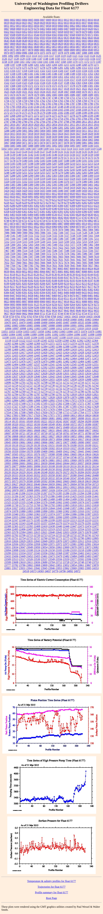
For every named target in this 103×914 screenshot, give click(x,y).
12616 (51, 370)
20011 (37, 463)
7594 (12, 256)
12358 (58, 340)
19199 (88, 445)
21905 (73, 511)
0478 (78, 31)
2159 (30, 109)
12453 (95, 355)
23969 (73, 568)
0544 (36, 34)
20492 (7, 478)
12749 (37, 388)
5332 (24, 181)
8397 (54, 292)
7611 (6, 259)
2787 (6, 121)
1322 (42, 70)
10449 (44, 319)
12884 (15, 400)
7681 (72, 262)
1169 (69, 61)
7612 (12, 259)
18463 (51, 427)
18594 (22, 430)
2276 (60, 115)
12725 (22, 385)
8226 (30, 286)
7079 (60, 229)
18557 (95, 427)
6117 (18, 199)
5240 (54, 169)
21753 (29, 505)
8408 (72, 292)
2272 (36, 115)
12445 (37, 355)
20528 (44, 478)
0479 (84, 31)
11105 (41, 337)
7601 (54, 256)
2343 (18, 118)
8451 (24, 295)
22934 (7, 544)
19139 (37, 445)
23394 (73, 553)
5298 (24, 175)
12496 (22, 364)
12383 (37, 346)
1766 (66, 100)
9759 (11, 316)
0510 (24, 34)
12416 (15, 352)
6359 (12, 211)
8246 (54, 286)
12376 (80, 343)
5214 (96, 163)
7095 (36, 232)
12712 (66, 382)
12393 (80, 346)
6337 (36, 208)
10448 (37, 319)
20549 (80, 478)
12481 (58, 361)
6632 (6, 217)
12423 (58, 352)
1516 (66, 79)
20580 (29, 481)
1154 (80, 58)
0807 (6, 43)
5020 (42, 133)
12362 (80, 340)
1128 (16, 58)
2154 (96, 106)
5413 (36, 187)
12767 (7, 391)
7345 (48, 244)
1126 (4, 58)
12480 (51, 361)
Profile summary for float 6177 (51, 892)
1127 (10, 58)
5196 (18, 163)
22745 (7, 538)
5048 (96, 136)
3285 (84, 127)
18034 (7, 418)
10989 (58, 325)
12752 (58, 388)
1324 (54, 70)
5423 (96, 187)
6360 (18, 211)
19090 (80, 442)
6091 (30, 196)
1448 (42, 76)
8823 (6, 301)
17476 (51, 409)
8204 (30, 283)
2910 (60, 124)
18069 (44, 418)
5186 (54, 160)
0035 (78, 22)
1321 (36, 70)
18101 (88, 418)
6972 (84, 226)
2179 (42, 112)
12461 (58, 358)
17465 (29, 409)
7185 (54, 238)
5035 (30, 136)
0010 (54, 19)
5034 (24, 136)
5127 (42, 151)
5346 (60, 181)
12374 (73, 343)
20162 (58, 469)
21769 (37, 505)
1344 (42, 73)
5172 (72, 157)
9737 (54, 313)
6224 (90, 199)
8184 (42, 280)
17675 (51, 412)
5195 (12, 163)
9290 (12, 307)
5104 (16, 148)
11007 (44, 328)
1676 (18, 94)
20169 (66, 469)
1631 (24, 91)
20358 (51, 475)
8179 (18, 280)
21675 (88, 502)
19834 (7, 460)
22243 (22, 523)
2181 (54, 112)
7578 (66, 253)
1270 (90, 64)
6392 (66, 211)
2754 (60, 118)
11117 (97, 337)
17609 (29, 412)
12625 (22, 373)
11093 (62, 334)
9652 (90, 310)
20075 (7, 466)
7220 (42, 241)
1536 (54, 82)
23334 (22, 553)
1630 (18, 91)
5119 (93, 148)
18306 (95, 421)
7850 (84, 265)
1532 (36, 82)
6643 (66, 217)
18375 (80, 424)
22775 (66, 538)
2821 (42, 124)
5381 (90, 181)
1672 (96, 91)
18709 (15, 433)
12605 (66, 367)
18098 (80, 418)
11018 (80, 328)
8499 (48, 298)
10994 (88, 325)
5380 (84, 181)
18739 (44, 433)
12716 (80, 382)
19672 (22, 457)
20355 (44, 475)
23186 (66, 550)
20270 (58, 472)
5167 (42, 157)
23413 (88, 553)
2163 (48, 109)
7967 (36, 268)
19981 (95, 460)
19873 (29, 460)
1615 (48, 88)
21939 (7, 514)
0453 (30, 31)
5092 (54, 145)
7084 (90, 229)
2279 (78, 115)
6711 (78, 217)
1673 (6, 94)
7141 (12, 235)
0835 (96, 43)
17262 (58, 403)
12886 (29, 400)
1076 (48, 52)
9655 (96, 310)
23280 (88, 550)
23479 (58, 556)
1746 (42, 97)
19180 (73, 445)
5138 (6, 154)
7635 (66, 259)
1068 (30, 52)
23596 (88, 559)
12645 (73, 376)
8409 (78, 292)
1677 (24, 94)
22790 (80, 538)
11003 (37, 328)
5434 (36, 190)
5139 (12, 154)
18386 (88, 424)
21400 (58, 496)
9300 (42, 307)
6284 (96, 202)
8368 (42, 289)
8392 (30, 292)
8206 (42, 283)
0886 (54, 49)
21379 (44, 496)
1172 (86, 61)
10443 (29, 319)
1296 (78, 67)
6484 (30, 214)
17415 (80, 406)
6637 (30, 217)
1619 (72, 88)
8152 (24, 277)
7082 (78, 229)
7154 (48, 235)
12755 (73, 388)
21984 (66, 514)
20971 (22, 490)
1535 (48, 82)
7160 (84, 235)
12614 (37, 370)
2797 (60, 121)
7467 (6, 250)
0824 (42, 43)
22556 (95, 529)
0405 (54, 28)
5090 (42, 145)
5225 (60, 166)
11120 (15, 340)
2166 (66, 109)
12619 (73, 370)
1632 (30, 91)
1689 (90, 94)
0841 (30, 46)
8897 (24, 301)
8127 (42, 274)
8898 (30, 301)
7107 (66, 232)
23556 (58, 559)
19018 (88, 439)
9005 (48, 301)
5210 (72, 163)
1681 (42, 94)
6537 (60, 214)
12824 (22, 397)
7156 (60, 235)
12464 (73, 358)
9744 (60, 313)
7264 (36, 244)
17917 (29, 415)
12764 (95, 388)
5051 (18, 139)
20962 (7, 490)
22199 (51, 520)
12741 (88, 385)
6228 (18, 202)
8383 (96, 289)
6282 (84, 202)
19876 (44, 460)
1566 (96, 82)
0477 (72, 31)
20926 (80, 487)
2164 (54, 109)
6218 (60, 199)
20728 (7, 487)
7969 (42, 268)
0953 (96, 49)
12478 (37, 361)
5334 (36, 181)
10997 (15, 328)
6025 (6, 196)
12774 (44, 391)
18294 (80, 421)
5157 (78, 154)
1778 (18, 103)
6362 (30, 211)
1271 (96, 64)
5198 (30, 163)
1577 (66, 85)
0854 (60, 46)
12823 (15, 397)
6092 (36, 196)
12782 (95, 391)
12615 (44, 370)
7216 (30, 241)
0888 (66, 49)
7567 (30, 253)
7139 (96, 232)
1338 (12, 73)
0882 (48, 49)
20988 (29, 490)
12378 (95, 343)
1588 (36, 88)
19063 (29, 442)
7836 (60, 265)
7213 (12, 241)
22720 (37, 535)
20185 (80, 469)
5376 (66, 181)
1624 (96, 88)
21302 (95, 493)
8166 (60, 277)
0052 (12, 25)
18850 (66, 436)
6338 (42, 208)
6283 (90, 202)
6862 (90, 220)
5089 (36, 145)
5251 (24, 172)
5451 (90, 190)
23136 (44, 550)
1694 (18, 97)
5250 (18, 172)
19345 (88, 448)
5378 (78, 181)
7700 (6, 265)
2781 (66, 118)
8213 (84, 283)
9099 (24, 304)
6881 (30, 223)
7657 (12, 262)
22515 (44, 529)
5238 (42, 169)
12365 (7, 343)
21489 (58, 499)
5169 (54, 157)
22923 (95, 541)
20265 (51, 472)
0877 (24, 49)
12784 (15, 394)
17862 (7, 415)
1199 (24, 64)
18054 (22, 418)
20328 (95, 472)
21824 (7, 508)
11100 (5, 337)
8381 (84, 289)
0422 (6, 31)
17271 (80, 403)
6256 (36, 202)
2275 (54, 115)
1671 (90, 91)
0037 (84, 22)
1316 (12, 70)
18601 (29, 430)
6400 (96, 211)
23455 (37, 556)
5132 (66, 151)
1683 (54, 94)
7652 (6, 262)
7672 (60, 262)
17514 (66, 409)
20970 (15, 490)
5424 (6, 190)
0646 (12, 40)
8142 (78, 274)
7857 (90, 265)
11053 (12, 331)
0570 (84, 34)
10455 (51, 319)
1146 (33, 58)
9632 (48, 310)
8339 (36, 289)
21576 (44, 502)
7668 (48, 262)
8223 (24, 286)
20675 (66, 484)
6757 (60, 220)
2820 (36, 124)
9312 (90, 307)
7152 (36, 235)
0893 (78, 49)
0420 (90, 28)
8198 (96, 280)
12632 (73, 373)
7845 (72, 265)
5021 (48, 133)
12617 (58, 370)
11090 (40, 334)
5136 (90, 151)
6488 (48, 214)
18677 (88, 430)
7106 (60, 232)
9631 (42, 310)
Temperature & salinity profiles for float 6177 (51, 881)
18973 (51, 439)
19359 (15, 451)
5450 (84, 190)
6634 (18, 217)
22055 (15, 517)
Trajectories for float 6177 (51, 886)
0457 (54, 31)
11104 (34, 337)
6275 (42, 202)
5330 (12, 181)
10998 (22, 328)
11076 (91, 331)
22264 (51, 523)
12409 (66, 349)
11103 (27, 337)
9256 (54, 304)
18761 (66, 433)
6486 (42, 214)
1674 (12, 94)
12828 (51, 397)
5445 (54, 190)
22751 (15, 538)
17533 (73, 409)
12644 (66, 376)
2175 (24, 112)
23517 (22, 559)
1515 (60, 79)
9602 (30, 310)
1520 (90, 79)
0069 (18, 28)
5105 (22, 148)
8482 (96, 295)
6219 (66, 199)
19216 (7, 448)
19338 (80, 448)
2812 (84, 121)
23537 (44, 559)
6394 (78, 211)
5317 (30, 178)
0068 (12, 28)
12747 (22, 388)
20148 (44, 469)
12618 (66, 370)
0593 (42, 37)
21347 (22, 496)
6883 (42, 223)
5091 (48, 145)
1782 (42, 103)
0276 (36, 28)
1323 (48, 70)
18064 (29, 418)
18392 (7, 427)
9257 (60, 304)
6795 (84, 220)
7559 (12, 253)
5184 (48, 160)
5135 (84, 151)
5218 (24, 166)
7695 (84, 262)
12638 (22, 376)
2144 (36, 106)
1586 (24, 88)
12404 (37, 349)
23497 (95, 556)
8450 (18, 295)
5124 (24, 151)
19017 (80, 439)
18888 (15, 439)
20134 (95, 466)
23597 (95, 559)
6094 (48, 196)
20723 (95, 484)
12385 (51, 346)
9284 (6, 307)
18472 (58, 427)
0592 (36, 37)
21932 (95, 511)
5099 (84, 145)
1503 (6, 79)
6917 (6, 226)
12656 (58, 379)
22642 (58, 532)
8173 (84, 277)
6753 (36, 220)
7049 (6, 229)
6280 (72, 202)
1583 (6, 88)
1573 (42, 85)
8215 (96, 283)
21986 (73, 514)
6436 (18, 214)
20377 (66, 475)
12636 (7, 376)
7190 (84, 238)
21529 (15, 502)
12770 (29, 391)
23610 (22, 562)
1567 (6, 85)
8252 (66, 286)
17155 (15, 403)
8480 (84, 295)
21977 (58, 514)
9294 (30, 307)
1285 (72, 67)
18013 (73, 415)
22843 (37, 541)
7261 (18, 244)
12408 (58, 349)
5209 (66, 163)
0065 (90, 25)
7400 (24, 247)
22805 (95, 538)
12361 (73, 340)
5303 (54, 175)
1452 (66, 76)
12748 (29, 388)
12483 (73, 361)
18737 (37, 433)
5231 (96, 166)
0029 (42, 22)
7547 (60, 250)
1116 (45, 55)
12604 (58, 367)
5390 (36, 184)
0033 (66, 22)
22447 (73, 526)
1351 (84, 73)
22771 (58, 538)
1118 (57, 55)
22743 (95, 535)
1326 (60, 70)
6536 (54, 214)
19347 (95, 448)
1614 (42, 88)
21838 (37, 508)
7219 (36, 241)
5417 (60, 187)
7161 (90, 235)
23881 (7, 568)
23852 (66, 565)
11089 (33, 334)
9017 (60, 301)
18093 (66, 418)
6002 (24, 193)
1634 (42, 91)
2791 (30, 121)
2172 (6, 112)
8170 (72, 277)
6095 (54, 196)
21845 (58, 508)
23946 (51, 568)
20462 (88, 475)
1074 (36, 52)
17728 (73, 412)
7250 (66, 241)
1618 (66, 88)
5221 (36, 166)
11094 (69, 334)
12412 (88, 349)
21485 (44, 499)
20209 (95, 469)
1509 (24, 79)
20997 (44, 490)
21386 (51, 496)
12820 (88, 394)
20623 (7, 484)
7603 (60, 256)
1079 (66, 52)
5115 (75, 148)
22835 (29, 541)
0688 (54, 40)
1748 (54, 97)
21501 (80, 499)
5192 (90, 160)
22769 (51, 538)
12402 (29, 349)
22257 (44, 523)
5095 (72, 145)
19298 (44, 448)
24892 (69, 571)
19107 (95, 442)
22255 (37, 523)
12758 (88, 388)
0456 (48, 31)
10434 (82, 316)
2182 (60, 112)
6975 (90, 226)
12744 (7, 388)
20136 (15, 469)
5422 (90, 187)
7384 (96, 244)
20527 (37, 478)
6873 (6, 223)
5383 (96, 181)
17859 (95, 412)
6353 (72, 208)
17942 (44, 415)
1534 (42, 82)
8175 (96, 277)
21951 (22, 514)
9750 (72, 313)
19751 (80, 457)
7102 (54, 232)
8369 (48, 289)
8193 (72, 280)
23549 (51, 559)
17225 (51, 403)
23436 (15, 556)
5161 (6, 157)
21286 (66, 493)
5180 (24, 160)
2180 (48, 112)
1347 (60, 73)
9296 (36, 307)
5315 (18, 178)
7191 (90, 238)
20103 (44, 466)
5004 (42, 130)
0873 (96, 46)
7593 (6, 256)
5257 (48, 172)
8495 (30, 298)
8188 (54, 280)
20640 (37, 484)
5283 (84, 172)
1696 (30, 97)
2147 (54, 106)
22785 (73, 538)
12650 (15, 379)
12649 (7, 379)
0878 (30, 49)
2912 (72, 124)
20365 (58, 475)
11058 (40, 331)
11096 (76, 334)
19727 (58, 457)
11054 (19, 331)
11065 (62, 331)
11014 (66, 328)
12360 (65, 340)
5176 (96, 157)
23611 (29, 562)
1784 (54, 103)
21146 (15, 493)
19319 (66, 448)
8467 (48, 295)
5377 (72, 181)
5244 (78, 169)
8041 (12, 271)
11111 (76, 337)
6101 (84, 196)
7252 (78, 241)
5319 (42, 178)
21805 (66, 505)
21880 (22, 511)
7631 (60, 259)
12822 (7, 397)
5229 (84, 166)
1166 (51, 61)
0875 (12, 49)
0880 (36, 49)
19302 (51, 448)
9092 (96, 301)
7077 (48, 229)
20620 (95, 481)
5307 (78, 175)
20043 (58, 463)
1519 (84, 79)
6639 (42, 217)
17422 (88, 406)
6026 (12, 196)
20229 (22, 472)
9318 (12, 310)
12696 (7, 382)
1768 (78, 100)
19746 (73, 457)
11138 (36, 340)
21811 (80, 505)
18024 (88, 415)
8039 (6, 271)
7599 (42, 256)
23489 (80, 556)
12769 (22, 391)
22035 (95, 514)
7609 (90, 256)
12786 (29, 394)
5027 (78, 133)
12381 (22, 346)
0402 (42, 28)
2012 (24, 106)
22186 (44, 520)
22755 (29, 538)
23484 (73, 556)
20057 (80, 463)
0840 (24, 46)
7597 (30, 256)
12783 (7, 394)
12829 (58, 397)
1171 (80, 61)
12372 (58, 343)
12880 (80, 397)
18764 (73, 433)
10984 (22, 325)
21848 (66, 508)
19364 (22, 451)
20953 (95, 487)
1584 (12, 88)
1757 (12, 100)
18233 (51, 421)
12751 (51, 388)
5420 (78, 187)
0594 (48, 37)
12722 (95, 382)
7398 (18, 247)
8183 (36, 280)
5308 (84, 175)
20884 (51, 487)
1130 (28, 58)
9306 (78, 307)
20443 (80, 475)
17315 (7, 406)
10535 (80, 322)
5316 (24, 178)
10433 (74, 316)
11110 (69, 337)
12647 (88, 376)
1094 (22, 55)
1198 (18, 64)
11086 (26, 334)
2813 (90, 121)
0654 (48, 40)
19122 (22, 445)
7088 (12, 232)
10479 (22, 322)
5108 (40, 148)
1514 (54, 79)
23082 (95, 547)
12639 (29, 376)
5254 (36, 172)
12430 (95, 352)
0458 (60, 31)
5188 (66, 160)
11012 (59, 328)
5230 (90, 166)
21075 (66, 490)
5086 (18, 145)
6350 (60, 208)
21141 (95, 490)
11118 (8, 340)
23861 (80, 565)
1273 (12, 67)
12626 (29, 373)
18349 (51, 424)
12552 (7, 367)
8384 (6, 292)
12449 (66, 355)
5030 (96, 133)
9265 (78, 304)
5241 (60, 169)
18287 (73, 421)
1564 (84, 82)
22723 (44, 535)
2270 (24, 115)
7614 (24, 259)
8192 (66, 280)
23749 (88, 562)
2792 (36, 121)
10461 (80, 319)
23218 (80, 550)
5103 (10, 148)
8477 (78, 295)
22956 (29, 544)
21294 (80, 493)
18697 (7, 433)
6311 (90, 205)
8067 (48, 271)
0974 (6, 52)
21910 (80, 511)
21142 (7, 493)
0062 (72, 25)
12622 (95, 370)
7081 (72, 229)
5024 (60, 133)
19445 (95, 451)
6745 (84, 217)
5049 (6, 139)
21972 (44, 514)
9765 (41, 316)
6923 (42, 226)
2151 (78, 106)
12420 (44, 352)
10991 (73, 325)
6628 (78, 214)
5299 (30, 175)
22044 (7, 517)
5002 (30, 130)
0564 (48, 34)
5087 (24, 145)
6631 (96, 214)
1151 (63, 58)
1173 (92, 61)
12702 (29, 382)
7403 (30, 247)
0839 (18, 46)
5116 (81, 148)
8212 (78, 283)
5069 (18, 142)
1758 (18, 100)
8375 (66, 289)
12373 (66, 343)
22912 (80, 541)
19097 (88, 442)
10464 (95, 319)
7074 (42, 229)
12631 (66, 373)
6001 (18, 193)
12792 (66, 394)
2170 (90, 109)
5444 (48, 190)
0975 (12, 52)
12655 (51, 379)
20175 (73, 469)
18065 (37, 418)
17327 (15, 406)
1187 (98, 61)
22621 (44, 532)
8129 (48, 274)
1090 (96, 52)
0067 (6, 28)
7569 (42, 253)
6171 (36, 199)
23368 (58, 553)
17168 (22, 403)
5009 (72, 130)
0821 (24, 43)
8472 (60, 295)
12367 (22, 343)
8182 (30, 280)
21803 (58, 505)
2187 (72, 112)
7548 (66, 250)
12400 (15, 349)
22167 (15, 520)
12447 (51, 355)
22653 (66, 532)
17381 (58, 406)
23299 (7, 553)
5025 (66, 133)
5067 (6, 142)
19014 (73, 439)
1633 (36, 91)
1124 (92, 55)
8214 (90, 283)
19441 (80, 451)
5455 (12, 193)
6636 (24, 217)
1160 (16, 61)
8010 (78, 268)
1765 (60, 100)
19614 (80, 454)
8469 (54, 295)
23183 (58, 550)
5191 (84, 160)
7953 (24, 268)
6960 (54, 226)
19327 (73, 448)
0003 (18, 19)
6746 (90, 217)
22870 (58, 541)
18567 (7, 430)
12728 (37, 385)
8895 (18, 301)
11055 (26, 331)
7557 (96, 250)
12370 (44, 343)
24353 (95, 568)
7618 (36, 259)
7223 (60, 241)
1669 (78, 91)
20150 (51, 469)
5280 (66, 172)
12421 (51, 352)
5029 (90, 133)
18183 (37, 421)
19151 (51, 445)
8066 (42, 271)
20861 (44, 487)
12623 (7, 373)
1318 (24, 70)
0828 (54, 43)
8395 (48, 292)
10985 (29, 325)
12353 (51, 340)
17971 (51, 415)
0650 (30, 40)
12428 (80, 352)
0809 (12, 43)
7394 (12, 247)
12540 (44, 364)
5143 (36, 154)
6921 (30, 226)
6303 (42, 205)
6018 (60, 193)
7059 (18, 229)
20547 (73, 478)
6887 (60, 223)
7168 (24, 238)
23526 (29, 559)
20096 (37, 466)
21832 (22, 508)
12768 (15, 391)
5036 (36, 136)
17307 (88, 403)
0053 (18, 25)
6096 (60, 196)
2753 (54, 118)
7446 (90, 247)
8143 (84, 274)
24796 (62, 571)
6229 (24, 202)
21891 (51, 511)
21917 (88, 511)
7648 (90, 259)
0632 (60, 37)
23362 (51, 553)
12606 (73, 367)
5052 (24, 139)
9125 (36, 304)
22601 (29, 532)
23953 (58, 568)
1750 (66, 97)
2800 (78, 121)
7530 (36, 250)
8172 (78, 277)
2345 (30, 118)
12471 (88, 358)
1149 (51, 58)
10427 (60, 316)
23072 (80, 547)
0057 (42, 25)
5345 (54, 181)
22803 (88, 538)
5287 (6, 175)
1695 (24, 97)
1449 (48, 76)
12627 (37, 373)
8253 (72, 286)
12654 (44, 379)
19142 (44, 445)
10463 (88, 319)
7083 (84, 229)
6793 (72, 220)
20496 (15, 478)
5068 (12, 142)
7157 (66, 235)
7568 (36, 253)
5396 (60, 184)
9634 (54, 310)
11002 (30, 328)
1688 (84, 94)
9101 (30, 304)
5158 (84, 154)
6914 (84, 223)
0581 (96, 34)
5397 (66, 184)
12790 (51, 394)
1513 (48, 79)
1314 (96, 67)
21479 (37, 499)
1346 (54, 73)
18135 (15, 421)
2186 (66, 112)
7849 (78, 265)
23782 (15, 565)
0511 (30, 34)
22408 (37, 526)
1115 (40, 55)
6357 (96, 208)
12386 (58, 346)
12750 (44, 388)
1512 (42, 79)
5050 (12, 139)
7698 (90, 262)
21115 (81, 490)
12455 (15, 358)
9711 (42, 313)
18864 (95, 436)
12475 (15, 361)
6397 (90, 211)
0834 (90, 43)
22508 (37, 529)
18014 (80, 415)
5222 (42, 166)
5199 (36, 163)
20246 (37, 472)
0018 (96, 19)
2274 (48, 115)
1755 (96, 97)
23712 (58, 562)
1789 (84, 103)
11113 (90, 337)
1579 (78, 85)
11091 (48, 334)
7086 (6, 232)
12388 (66, 346)
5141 (24, 154)
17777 (88, 412)
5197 (24, 163)
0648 (18, 40)
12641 (44, 376)
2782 (72, 118)
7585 (78, 253)
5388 (24, 184)
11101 (12, 337)
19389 (37, 451)
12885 (22, 400)
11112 (83, 337)
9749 (66, 313)
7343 (42, 244)
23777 (7, 565)
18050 (15, 418)
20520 (22, 478)
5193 (96, 160)
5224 (54, 166)
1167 (57, 61)
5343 (48, 181)
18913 (22, 439)
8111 (6, 274)
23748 (80, 562)
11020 (95, 328)
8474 (66, 295)
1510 (30, 79)
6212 (54, 199)
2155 (6, 109)
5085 (12, 145)
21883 (29, 511)
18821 (37, 436)
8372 (54, 289)
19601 (66, 454)
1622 (84, 88)
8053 (30, 271)
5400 (84, 184)
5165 (30, 157)
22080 (44, 517)
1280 (54, 67)
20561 (88, 478)
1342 (36, 73)
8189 (60, 280)
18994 (58, 439)
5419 (72, 187)
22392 (29, 526)
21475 (29, 499)
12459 (44, 358)
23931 (22, 568)
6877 (18, 223)
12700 (15, 382)
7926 (18, 268)
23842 (51, 565)
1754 (90, 97)
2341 (6, 118)
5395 (54, 184)
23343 (37, 553)
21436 (88, 496)
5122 (12, 151)
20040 (51, 463)
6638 (36, 217)
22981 (73, 544)
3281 (60, 127)
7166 (12, 238)
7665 (36, 262)
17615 (37, 412)
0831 (72, 43)
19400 (44, 451)
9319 (18, 310)
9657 (6, 313)
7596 (24, 256)
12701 (22, 382)
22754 (22, 538)
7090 (24, 232)
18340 (44, 424)
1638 (60, 91)
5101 (96, 145)
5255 (42, 172)
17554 (7, 412)
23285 (95, 550)
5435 (42, 190)
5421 (84, 187)
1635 (48, 91)
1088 (84, 52)
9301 (48, 307)
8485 (12, 298)
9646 (78, 310)
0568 (72, 34)
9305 (72, 307)
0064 (84, 25)
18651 (66, 430)
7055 (12, 229)
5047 (90, 136)
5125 (30, 151)
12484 (80, 361)
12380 (15, 346)
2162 (42, 109)
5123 (18, 151)
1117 (51, 55)
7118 (78, 232)
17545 (88, 409)
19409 (58, 451)
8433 (84, 292)
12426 (73, 352)
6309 (78, 205)
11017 (73, 328)
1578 (72, 85)
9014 (54, 301)
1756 (6, 100)
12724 (15, 385)
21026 (51, 490)
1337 (6, 73)
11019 (87, 328)
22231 (95, 520)
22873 (66, 541)
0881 (42, 49)
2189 (84, 112)
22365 (15, 526)
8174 (90, 277)
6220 (72, 199)
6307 (66, 205)
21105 (73, 490)
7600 (48, 256)
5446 (60, 190)
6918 (12, 226)
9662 (24, 313)
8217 (12, 286)
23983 (80, 568)
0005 (30, 19)
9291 (18, 307)
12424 (66, 352)
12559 (22, 367)
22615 (37, 532)
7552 (78, 250)
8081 (60, 271)
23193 (73, 550)
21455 (7, 499)
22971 (51, 544)
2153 (90, 106)
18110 (95, 418)
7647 (84, 259)
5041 (66, 136)
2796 (54, 121)
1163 (33, 61)
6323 (96, 205)
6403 (12, 214)
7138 (90, 232)
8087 (78, 271)
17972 (58, 415)
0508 (12, 34)
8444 (6, 295)
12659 (80, 379)
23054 (44, 547)
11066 (69, 331)
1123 (86, 55)
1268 (84, 64)
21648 (51, 502)
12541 (51, 364)
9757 (96, 313)
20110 (66, 466)
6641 (54, 217)
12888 (37, 400)
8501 (54, 298)
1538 (66, 82)
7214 (18, 241)
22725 (58, 535)
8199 (6, 283)
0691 (72, 40)
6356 (90, 208)
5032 (12, 136)
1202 (42, 64)
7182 (36, 238)
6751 (24, 220)
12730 (51, 385)
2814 (96, 121)
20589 (37, 481)
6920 (24, 226)
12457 (29, 358)
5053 (30, 139)
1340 (24, 73)
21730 (15, 505)
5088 (30, 145)
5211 (78, 163)
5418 (66, 187)
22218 (80, 520)
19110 (7, 445)
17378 (51, 406)
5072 (30, 142)
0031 (54, 22)
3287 (96, 127)
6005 (30, 193)
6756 (54, 220)
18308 (7, 424)
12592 (44, 367)
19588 (51, 454)
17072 (73, 400)
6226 (6, 202)
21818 (95, 505)
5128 (48, 151)
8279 (96, 286)
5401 (90, 184)
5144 (42, 154)
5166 (36, 157)
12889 (44, 400)
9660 (18, 313)
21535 (22, 502)
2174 (18, 112)
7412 (48, 247)
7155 (54, 235)
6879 (24, 223)
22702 (15, 535)
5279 (60, 172)
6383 (54, 211)
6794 (78, 220)
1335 (90, 70)
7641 (72, 259)
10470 (7, 322)
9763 (29, 316)
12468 (80, 358)
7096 (42, 232)
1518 (78, 79)
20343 (29, 475)
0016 (90, 19)
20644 (44, 484)
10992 (80, 325)
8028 (96, 268)
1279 (48, 67)
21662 (58, 502)
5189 (72, 160)
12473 (7, 361)
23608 (15, 562)
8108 (96, 271)
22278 (73, 523)
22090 (58, 517)
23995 (88, 568)
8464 (42, 295)
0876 (18, 49)
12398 (7, 349)
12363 (87, 340)
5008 (66, 130)
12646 (80, 376)
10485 (29, 322)
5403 (6, 187)
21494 (66, 499)
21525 (7, 502)
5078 (66, 142)
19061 (22, 442)
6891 (78, 223)
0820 (18, 43)
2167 (72, 109)
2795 (48, 121)
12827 (44, 397)
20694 (73, 484)
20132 (88, 466)
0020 (12, 22)
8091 (90, 271)
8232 (36, 286)
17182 (37, 403)
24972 (77, 571)
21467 (22, 499)
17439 (22, 409)
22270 (58, 523)
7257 (96, 241)
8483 (6, 298)
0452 (24, 31)
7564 (24, 253)
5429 (24, 190)
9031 (78, 301)
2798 (66, 121)
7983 (48, 268)
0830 (66, 43)
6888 (66, 223)
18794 (95, 433)
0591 (30, 37)
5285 (96, 172)
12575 (37, 367)
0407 (66, 28)
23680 (44, 562)
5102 (4, 148)
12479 (44, 361)
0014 (78, 19)
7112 (72, 232)
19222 (15, 448)
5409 (12, 187)
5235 (24, 169)
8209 (60, 283)
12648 (95, 376)
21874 (7, 511)
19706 (37, 457)
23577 (73, 559)
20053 (73, 463)
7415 (54, 247)
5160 (96, 154)
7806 (42, 265)
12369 (37, 343)
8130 (54, 274)
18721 (22, 433)
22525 (58, 529)
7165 (6, 238)
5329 (6, 181)
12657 (66, 379)
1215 (66, 64)
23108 (29, 550)
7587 (90, 253)
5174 (84, 157)
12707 (37, 382)
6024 (96, 193)
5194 (6, 163)
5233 (12, 169)
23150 (51, 550)
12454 (7, 358)
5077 (60, 142)
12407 (51, 349)
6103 (96, 196)
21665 (66, 502)
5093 (60, 145)
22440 (58, 526)
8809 (90, 298)
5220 (30, 166)
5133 (72, 151)
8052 (24, 271)
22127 (88, 517)
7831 (54, 265)
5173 (78, 157)
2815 (6, 124)
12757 (80, 388)
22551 (73, 529)
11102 (20, 337)
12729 (44, 385)
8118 (12, 274)
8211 (72, 283)
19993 (7, 463)
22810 (7, 541)
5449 (78, 190)
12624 (15, 373)
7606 (78, 256)
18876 (7, 439)
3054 (18, 127)
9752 (78, 313)
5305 (66, 175)
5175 (90, 157)
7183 (42, 238)
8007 (66, 268)
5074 (42, 142)
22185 (37, 520)
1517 (72, 79)
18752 (51, 433)
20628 (22, 484)
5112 (57, 148)
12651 (22, 379)
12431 (7, 355)
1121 (74, 55)
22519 (51, 529)
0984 (18, 52)
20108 (51, 466)
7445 (84, 247)
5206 (48, 163)
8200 (12, 283)
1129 (22, 58)
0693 (84, 40)
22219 (88, 520)
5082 (90, 142)
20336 (22, 475)
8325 (30, 289)
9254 (48, 304)
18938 (44, 439)
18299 (88, 421)
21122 (88, 490)
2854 (54, 124)
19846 (22, 460)
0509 (18, 34)
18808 (15, 436)
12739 (80, 385)
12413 (95, 349)
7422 (60, 247)
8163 (42, 277)
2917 (6, 127)
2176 (30, 112)
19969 (73, 460)
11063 (55, 331)
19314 (58, 448)
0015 (84, 19)
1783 (48, 103)
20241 (29, 472)
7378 (78, 244)
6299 (18, 205)
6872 (96, 220)
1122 (80, 55)
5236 (30, 169)
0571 (90, 34)
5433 (30, 190)
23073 (88, 547)
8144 (90, 274)
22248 (29, 523)
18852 (73, 436)
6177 (42, 199)
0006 (36, 19)
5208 (60, 163)
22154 (7, 520)
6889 (72, 223)
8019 (84, 268)
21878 (15, 511)
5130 (54, 151)
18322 (29, 424)
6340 (54, 208)
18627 (44, 430)
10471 (15, 322)
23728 (66, 562)
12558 (15, 367)
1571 (30, 85)
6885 (54, 223)
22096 (73, 517)
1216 (72, 64)
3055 (24, 127)
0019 (6, 22)
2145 (42, 106)
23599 (7, 562)
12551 (95, 364)
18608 (37, 430)
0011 (60, 19)
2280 (84, 115)
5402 (96, 184)
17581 (15, 412)
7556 (90, 250)
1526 (30, 82)
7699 (96, 262)
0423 (12, 31)
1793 (6, 106)
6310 (84, 205)
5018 (30, 133)
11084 (12, 334)
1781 (36, 103)
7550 (72, 250)
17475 (44, 409)
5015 (12, 133)
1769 (84, 100)
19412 (66, 451)
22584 (22, 532)
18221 (44, 421)
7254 (90, 241)
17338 (29, 406)
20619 (88, 481)
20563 (95, 478)
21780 (44, 505)
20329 (7, 475)
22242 (15, 523)
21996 (80, 514)
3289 (12, 130)
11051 (4, 331)
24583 (40, 571)
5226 (66, 166)
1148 (45, 58)
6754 (42, 220)
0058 (48, 25)
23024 (95, 544)
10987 (44, 325)
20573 (15, 481)
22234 (7, 523)
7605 (72, 256)
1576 (60, 85)
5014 (6, 133)
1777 (12, 103)
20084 (22, 466)
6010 (42, 193)
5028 (84, 133)
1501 (90, 76)
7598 (36, 256)
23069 (66, 547)
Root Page (51, 898)
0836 (6, 46)
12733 (58, 385)
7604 (66, 256)
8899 (36, 301)
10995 (95, 325)
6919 (18, 226)
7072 (36, 229)
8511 (66, 298)
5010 (78, 130)
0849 (36, 46)
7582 (72, 253)
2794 (42, 121)
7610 (96, 256)
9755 (90, 313)
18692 (95, 430)
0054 (24, 25)
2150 (72, 106)
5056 (42, 139)
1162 (28, 61)
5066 (96, 139)
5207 (54, 163)
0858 (84, 46)
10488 (37, 322)
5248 (6, 172)
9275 (96, 304)
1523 (12, 82)
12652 (29, 379)
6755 (48, 220)
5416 (54, 187)
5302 (48, 175)
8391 (24, 292)
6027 (18, 196)
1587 (30, 88)
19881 (51, 460)
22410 (44, 526)
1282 (66, 67)
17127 (95, 400)
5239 (48, 169)
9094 (6, 304)
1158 (4, 61)
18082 (58, 418)
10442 (22, 319)
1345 (48, 73)
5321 (54, 178)
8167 (66, 277)
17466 (37, 409)
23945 (44, 568)
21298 (88, 493)
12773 (37, 391)
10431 (67, 316)
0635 (66, 37)
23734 (73, 562)
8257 (84, 286)
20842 (37, 487)
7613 (18, 259)
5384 (6, 184)
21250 (36, 493)
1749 (60, 97)
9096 (18, 304)
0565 (54, 34)
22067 (37, 517)
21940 (15, 514)
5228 (78, 166)
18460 (44, 427)
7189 (78, 238)
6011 (48, 193)
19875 (37, 460)
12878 (66, 397)
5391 (42, 184)
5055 (36, 139)
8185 (48, 280)
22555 (88, 529)
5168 (48, 157)
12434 (22, 355)
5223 (48, 166)
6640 (48, 217)
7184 (48, 238)
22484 (7, 529)
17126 (88, 400)
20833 (29, 487)
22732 (73, 535)
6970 (78, 226)
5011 (84, 130)
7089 (18, 232)
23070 (73, 547)
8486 (18, 298)
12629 (51, 373)
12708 (44, 382)
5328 (96, 178)
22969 (44, 544)
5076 (54, 142)
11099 (98, 334)
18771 (80, 433)
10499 (73, 322)
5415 (48, 187)
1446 (36, 76)
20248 (44, 472)
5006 (54, 130)
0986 (24, 52)
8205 (36, 283)
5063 (78, 139)
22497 (29, 529)
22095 (66, 517)
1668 (72, 91)
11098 (91, 334)
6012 (54, 193)
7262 (24, 244)
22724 (51, 535)
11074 (84, 331)
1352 (90, 73)
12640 (37, 376)
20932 (88, 487)
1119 (63, 55)
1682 (48, 94)
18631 (51, 430)
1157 (98, 58)
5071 (24, 142)
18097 (73, 418)
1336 (96, 70)
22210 (66, 520)
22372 (22, 526)
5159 (90, 154)
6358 (6, 211)
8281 (6, 289)
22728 (66, 535)
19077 (66, 442)
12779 (73, 391)
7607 (84, 256)
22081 (51, 517)
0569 (78, 34)
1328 (72, 70)
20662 (58, 484)
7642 (78, 259)
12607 (80, 367)
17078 (80, 400)
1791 (96, 103)
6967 (66, 226)
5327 (90, 178)
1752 (78, 97)
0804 (90, 40)
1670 (84, 91)
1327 (66, 70)
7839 (66, 265)
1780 (30, 103)
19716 (44, 457)
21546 (29, 502)
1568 (12, 85)
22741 (88, 535)
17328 (22, 406)
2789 (18, 121)
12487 (95, 361)
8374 (60, 289)
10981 (95, 322)
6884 (48, 223)
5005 (48, 130)
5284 (90, 172)
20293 (88, 472)
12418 (29, 352)
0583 (12, 37)
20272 (66, 472)
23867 (88, 565)
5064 (84, 139)
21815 (88, 505)
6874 (12, 223)
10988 (51, 325)
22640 (51, 532)
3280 (54, 127)
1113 (28, 55)
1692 (6, 97)
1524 (18, 82)
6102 (90, 196)
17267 (73, 403)
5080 (78, 142)
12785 (22, 394)
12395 (88, 346)
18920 (29, 439)
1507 (18, 79)
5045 (78, 136)
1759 (24, 100)
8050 (18, 271)
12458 (37, 358)
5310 (96, 175)
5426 (18, 190)
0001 (6, 19)
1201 (36, 64)
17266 (66, 403)
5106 (28, 148)
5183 (42, 160)
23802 (29, 565)
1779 (24, 103)
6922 (36, 226)
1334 (84, 70)
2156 (12, 109)
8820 (96, 298)
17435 (15, 409)
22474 (88, 526)
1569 (18, 85)
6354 (78, 208)
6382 (48, 211)
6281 (78, 202)
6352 (66, 208)
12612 (22, 370)
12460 (51, 358)
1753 (84, 97)
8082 (66, 271)
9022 (72, 301)
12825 (29, 397)
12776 (58, 391)
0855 (66, 46)
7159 (78, 235)
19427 (73, 451)
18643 (58, 430)
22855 (51, 541)
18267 (66, 421)
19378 (29, 451)
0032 (60, 22)
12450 (73, 355)
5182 (36, 160)
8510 (60, 298)
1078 (60, 52)
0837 (12, 46)
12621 (88, 370)
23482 (66, 556)
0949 (90, 49)
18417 (22, 427)
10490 (44, 322)
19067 (51, 442)
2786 (96, 118)
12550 (88, 364)
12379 (7, 346)
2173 (12, 112)
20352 (37, 475)
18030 (95, 415)
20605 (73, 481)
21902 (66, 511)
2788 (12, 121)
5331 (18, 181)
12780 (80, 391)
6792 (66, 220)
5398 (72, 184)
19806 (95, 457)
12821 (95, 394)
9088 (84, 301)
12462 (66, 358)
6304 (48, 205)
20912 (58, 487)
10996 (8, 328)
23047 (22, 547)
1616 (54, 88)
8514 (72, 298)
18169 (29, 421)
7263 (30, 244)
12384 (44, 346)
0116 (24, 28)
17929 (37, 415)
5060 (60, 139)
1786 (66, 103)
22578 (15, 532)
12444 (29, 355)
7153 (42, 235)
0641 (78, 37)
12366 (15, 343)
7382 (90, 244)
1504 (12, 79)
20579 (22, 481)
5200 (42, 163)
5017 (24, 133)
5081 (84, 142)
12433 (15, 355)
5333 (30, 181)
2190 (90, 112)
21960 (29, 514)
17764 (80, 412)
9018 (66, 301)
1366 (18, 76)
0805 (96, 40)
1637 (54, 91)
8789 (78, 298)
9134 (42, 304)
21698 (7, 505)
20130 (80, 466)
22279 (80, 523)
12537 (37, 364)
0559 (42, 34)
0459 (66, 31)
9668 (36, 313)
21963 (37, 514)
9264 (72, 304)
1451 (60, 76)
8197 (90, 280)
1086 (72, 52)
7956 (30, 268)
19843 (15, 460)
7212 (6, 241)
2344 (24, 118)
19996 (15, 463)
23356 (44, 553)
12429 (88, 352)
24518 (26, 571)
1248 (78, 64)
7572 (48, 253)
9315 (6, 310)
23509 (7, 559)
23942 (37, 568)
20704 (88, 484)
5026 (72, 133)
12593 (51, 367)
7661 (24, 262)
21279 (51, 493)
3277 (36, 127)
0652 (42, 40)
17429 (7, 409)
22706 (22, 535)
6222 (78, 199)
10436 (96, 316)
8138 (66, 274)
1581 (90, 85)
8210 (66, 283)
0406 (60, 28)
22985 (80, 544)
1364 (6, 76)
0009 (48, 19)
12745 (15, 388)
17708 (58, 412)
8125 (30, 274)
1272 (6, 67)
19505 (15, 454)
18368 (66, 424)
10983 (15, 325)
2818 (24, 124)
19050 (15, 442)
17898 (22, 415)
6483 (24, 214)
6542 (66, 214)
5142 (30, 154)
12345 (43, 340)
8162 (36, 277)
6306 (60, 205)
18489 (66, 427)
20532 (51, 478)
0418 (78, 28)
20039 (44, 463)
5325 (78, 178)
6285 (6, 205)
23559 (66, 559)
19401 (51, 451)
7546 (54, 250)
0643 (90, 37)
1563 (78, 82)
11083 (4, 334)
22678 (88, 532)
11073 (76, 331)
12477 (29, 361)
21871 (95, 508)
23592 (80, 559)
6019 (66, 193)
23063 (58, 547)
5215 (6, 166)
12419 (37, 352)
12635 (95, 373)
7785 (30, 265)
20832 (22, 487)
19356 (7, 451)
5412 (30, 187)
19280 (29, 448)
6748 (6, 220)
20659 (51, 484)
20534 (58, 478)
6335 (24, 208)
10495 (58, 322)
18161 (22, 421)
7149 (18, 235)
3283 (72, 127)
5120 (99, 148)
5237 (36, 169)
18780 (88, 433)
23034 (15, 547)
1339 (18, 73)
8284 (12, 289)
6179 (48, 199)
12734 (66, 385)
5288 (12, 175)
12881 (88, 397)
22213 (73, 520)
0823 (36, 43)
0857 (78, 46)
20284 (80, 472)
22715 (29, 535)
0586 (18, 37)
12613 (29, 370)
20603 (66, 481)
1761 (36, 100)
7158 (72, 235)
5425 (12, 190)
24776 (55, 571)
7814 (48, 265)
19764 (88, 457)
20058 (88, 463)
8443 (96, 292)
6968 (72, 226)
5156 (72, 154)
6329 (12, 208)
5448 (72, 190)
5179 (18, 160)
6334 (18, 208)
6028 (24, 196)
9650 (84, 310)
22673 (80, 532)
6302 (36, 205)
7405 (36, 247)
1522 (6, 82)
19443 (88, 451)
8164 (48, 277)
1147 (39, 58)
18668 (80, 430)
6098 (72, 196)
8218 (18, 286)
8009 (72, 268)
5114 (69, 148)
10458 (66, 319)
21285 (58, 493)
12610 (7, 370)
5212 (84, 163)
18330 (37, 424)
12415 (7, 352)
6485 (36, 214)
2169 (84, 109)
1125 (98, 55)
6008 (36, 193)
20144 (37, 469)
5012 (90, 130)
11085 (19, 334)
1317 (18, 70)
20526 (29, 478)
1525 (24, 82)
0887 (60, 49)
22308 (7, 526)
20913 (66, 487)
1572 (36, 85)
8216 (6, 286)
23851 (58, 565)
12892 (51, 400)
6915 (90, 223)
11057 (33, 331)
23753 (95, 562)
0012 (66, 19)
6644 (72, 217)
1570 (24, 85)
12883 (7, 400)
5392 (48, 184)
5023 (54, 133)
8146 (6, 277)
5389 (30, 184)
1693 (12, 97)
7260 (12, 244)
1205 (60, 64)
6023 (90, 193)
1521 (96, 79)
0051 (6, 25)
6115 (12, 199)
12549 (80, 364)
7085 (96, 229)
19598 (58, 454)
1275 (24, 67)
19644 (15, 457)
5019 (36, 133)
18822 (44, 436)
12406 (44, 349)
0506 (96, 31)
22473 (80, 526)
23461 (44, 556)
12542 (58, 364)
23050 (37, 547)
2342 (12, 118)
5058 (54, 139)
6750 (18, 220)
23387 (66, 553)
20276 (73, 472)
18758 (58, 433)
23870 (95, 565)
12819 (80, 394)
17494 (58, 409)
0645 (6, 40)
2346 (36, 118)
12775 (51, 391)
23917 (15, 568)
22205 (58, 520)
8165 (54, 277)
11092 (55, 334)
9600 (24, 310)
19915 (58, 460)
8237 (42, 286)
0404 (48, 28)
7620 (48, 259)
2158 (24, 109)
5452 (96, 190)
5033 (18, 136)
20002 (29, 463)
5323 (66, 178)
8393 (36, 292)
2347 (42, 118)
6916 (96, 223)
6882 (36, 223)
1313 (90, 67)
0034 (72, 22)
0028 (36, 22)
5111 (51, 148)
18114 (7, 421)
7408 (42, 247)
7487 (12, 250)
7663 (30, 262)
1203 (48, 64)
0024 (18, 22)
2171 (96, 109)
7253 (84, 241)
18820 (29, 436)
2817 (18, 124)
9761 (17, 316)
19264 (22, 448)
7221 (48, 241)
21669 (73, 502)
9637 (60, 310)
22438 (51, 526)
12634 (88, 373)
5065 (90, 139)
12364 (95, 340)
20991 (37, 490)
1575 (54, 85)
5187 (60, 160)
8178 (12, 280)
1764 (54, 100)
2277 (66, 115)
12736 (73, 385)
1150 (57, 58)
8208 (54, 283)
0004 (24, 19)
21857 (73, 508)
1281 (60, 67)
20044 (66, 463)
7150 (24, 235)
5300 (36, 175)
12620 (80, 370)
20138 (29, 469)
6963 (60, 226)
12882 (95, 397)
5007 (60, 130)
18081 (51, 418)
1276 (30, 67)
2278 (72, 115)
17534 (80, 409)
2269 (18, 115)
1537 (60, 82)
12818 (73, 394)
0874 (6, 49)
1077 (54, 52)
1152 (69, 58)
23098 (15, 550)
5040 (60, 136)
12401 (22, 349)
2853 (48, 124)
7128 (84, 232)
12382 (29, 346)
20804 (15, 487)
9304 (66, 307)
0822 (30, 43)
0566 (60, 34)
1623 (90, 88)
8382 (90, 289)
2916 (96, 124)
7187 (66, 238)
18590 (15, 430)
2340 (96, 115)
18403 (15, 427)
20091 (29, 466)
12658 (73, 379)
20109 (59, 466)
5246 (90, 169)
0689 (60, 40)
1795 (12, 106)
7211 (96, 238)
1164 (39, 61)
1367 (24, 76)
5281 (72, 172)
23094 (7, 550)
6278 (60, 202)
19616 (88, 454)
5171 (66, 157)
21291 (73, 493)
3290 (18, 130)
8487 (24, 298)
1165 (45, 61)
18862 (88, 436)
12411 (80, 349)
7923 (12, 268)
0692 (78, 40)
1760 (30, 100)
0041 (96, 22)
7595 (18, 256)
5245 (84, 169)
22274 (66, 523)
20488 (95, 475)
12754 (66, 388)
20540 (66, 478)
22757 (37, 538)
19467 (7, 454)
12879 (73, 397)
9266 (84, 304)
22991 (88, 544)
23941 (29, 568)
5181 (30, 160)
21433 (80, 496)
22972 (58, 544)
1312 (84, 67)
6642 (60, 217)
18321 (22, 424)
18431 (29, 427)
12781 (88, 391)
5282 (78, 172)
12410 (73, 349)
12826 (37, 397)
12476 (22, 361)
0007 (42, 19)
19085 (73, 442)
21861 (80, 508)
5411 (24, 187)
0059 (54, 25)
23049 (29, 547)
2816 (12, 124)
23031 (7, 547)
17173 (29, 403)
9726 (48, 313)
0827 (48, 43)
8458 (30, 295)
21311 (7, 496)
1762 (42, 100)
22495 (15, 529)
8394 (42, 292)
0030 (48, 22)
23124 (37, 550)
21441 (95, 496)
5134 (78, 151)
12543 (66, 364)
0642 (84, 37)
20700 (80, 484)
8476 (72, 295)
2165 (60, 109)
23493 (88, 556)
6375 (36, 211)
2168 (78, 109)
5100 (90, 145)
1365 (12, 76)
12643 (58, 376)
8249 (60, 286)
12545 (73, 364)
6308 (72, 205)
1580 (84, 85)
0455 (42, 31)
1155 (86, 58)
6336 (30, 208)
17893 (15, 415)
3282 (66, 127)
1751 (72, 97)
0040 (90, 22)
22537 (66, 529)
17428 (95, 406)
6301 (30, 205)
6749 (12, 220)
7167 (18, 238)
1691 (96, 94)
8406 (66, 292)
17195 (44, 403)
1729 (36, 97)
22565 (7, 532)
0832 (78, 43)
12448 (58, 355)
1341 (30, 73)
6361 (24, 211)
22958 (37, 544)
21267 (44, 493)
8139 (72, 274)
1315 (6, 70)
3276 (30, 127)
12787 (37, 394)
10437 (7, 319)
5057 (48, 139)
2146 (48, 106)
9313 (96, 307)
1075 (42, 52)
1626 (12, 91)
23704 (51, 562)
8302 (24, 289)
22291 (88, 523)
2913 (78, 124)
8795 (84, 298)
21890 (44, 511)
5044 (72, 136)
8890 (12, 301)
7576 (60, 253)
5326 (84, 178)
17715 (66, 412)
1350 (78, 73)
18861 (80, 436)
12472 (95, 358)
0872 (90, 46)
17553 (95, 409)
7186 (60, 238)
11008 (51, 328)
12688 (88, 379)
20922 (73, 487)
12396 (95, 346)
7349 (54, 244)
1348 (66, 73)
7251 (72, 241)
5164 (24, 157)
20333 (15, 475)
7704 (12, 265)
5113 (63, 148)
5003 (36, 130)
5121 (6, 151)
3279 (48, 127)
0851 (42, 46)
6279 (66, 202)
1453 (72, 76)
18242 (58, 421)
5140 (18, 154)
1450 (54, 76)
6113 (6, 199)
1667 (66, 91)
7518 (30, 250)
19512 (22, 454)
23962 (66, 568)
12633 (80, 373)
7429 (78, 247)
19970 (80, 460)
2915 (90, 124)
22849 (44, 541)
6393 (72, 211)
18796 (7, 436)
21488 (51, 499)
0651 (36, 40)
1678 (30, 94)
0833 (84, 43)
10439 (15, 319)
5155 (66, 154)
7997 (54, 268)
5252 (30, 172)
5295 (18, 175)
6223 (84, 199)
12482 (66, 361)
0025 (24, 22)
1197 (12, 64)
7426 (72, 247)
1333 (78, 70)
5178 (12, 160)
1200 (30, 64)
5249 (12, 172)
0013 (72, 19)
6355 (84, 208)
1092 (10, 55)
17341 (37, 406)
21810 (73, 505)
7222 (54, 241)
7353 (66, 244)
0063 (78, 25)
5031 (6, 136)
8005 (60, 268)
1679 (36, 94)
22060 (22, 517)
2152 (84, 106)
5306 (72, 175)
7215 (24, 241)
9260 (66, 304)
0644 (96, 37)
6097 (66, 196)
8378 (72, 289)
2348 (48, 118)
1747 (48, 97)
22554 (80, 529)
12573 (29, 367)
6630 (90, 214)
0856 (72, 46)
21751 (22, 505)
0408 (72, 28)
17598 (22, 412)
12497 (29, 364)
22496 (22, 529)
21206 (22, 493)
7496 (18, 250)
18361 (58, 424)
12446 (44, 355)
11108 (62, 337)
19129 (29, 445)
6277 (54, 202)
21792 (51, 505)
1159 (10, 61)
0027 (30, 22)
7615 (30, 259)
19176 (66, 445)
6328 (6, 208)
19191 (80, 445)
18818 (22, 436)
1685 (66, 94)
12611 (15, 370)
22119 (80, 517)
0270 (30, 28)
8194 (78, 280)
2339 (90, 115)
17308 (95, 403)
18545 (80, 427)
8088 (84, 271)
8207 (48, 283)
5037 (42, 136)
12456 (22, 358)
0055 (30, 25)
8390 (18, 292)
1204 (54, 64)
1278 (42, 67)
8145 (96, 274)
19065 (37, 442)
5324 (72, 178)
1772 (96, 100)
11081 (98, 331)
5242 (66, 169)
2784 (84, 118)
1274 (18, 67)
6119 (24, 199)
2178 (36, 112)
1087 (78, 52)
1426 (30, 76)
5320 (48, 178)
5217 (18, 166)
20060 (95, 463)
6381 (42, 211)
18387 (95, 424)
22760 (44, 538)
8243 (48, 286)
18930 (37, 439)
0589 (24, 37)
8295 (18, 289)
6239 (30, 202)
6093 (42, 196)
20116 (73, 466)
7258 (6, 244)
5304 (60, 175)
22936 (15, 544)
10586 (88, 322)
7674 (66, 262)
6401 (6, 214)
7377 (72, 244)
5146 (54, 154)
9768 (53, 316)
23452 (29, 556)
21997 (88, 514)
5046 (84, 136)
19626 (95, 454)
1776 (6, 103)
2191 (96, 112)
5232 (6, 169)
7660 (18, 262)
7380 (84, 244)
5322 (60, 178)
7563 (18, 253)
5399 (78, 184)
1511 (36, 79)
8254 (78, 286)
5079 (72, 142)
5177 (6, 160)
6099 (78, 196)
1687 (78, 94)
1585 (18, 88)
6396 (84, 211)
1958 (18, 106)
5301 (42, 175)
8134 (60, 274)
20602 (58, 481)
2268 (12, 115)
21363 (29, 496)
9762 (23, 316)
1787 (72, 103)
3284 (78, 127)
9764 (35, 316)
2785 (90, 118)
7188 (72, 238)
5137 (96, 151)
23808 (37, 565)
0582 (6, 37)
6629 (84, 214)
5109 (46, 148)
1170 (75, 61)
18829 (58, 436)
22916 (88, 541)
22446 (66, 526)
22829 (22, 541)
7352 (60, 244)
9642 (66, 310)
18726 (29, 433)
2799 (72, 121)
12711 (58, 382)
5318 (36, 178)
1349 (72, 73)
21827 (15, 508)
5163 (18, 157)
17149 (7, 403)
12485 (88, 361)
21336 (15, 496)
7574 (54, 253)
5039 (54, 136)
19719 (51, 457)
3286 (90, 127)
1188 (6, 64)
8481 (90, 295)
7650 (96, 259)
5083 (96, 142)
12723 (7, 385)
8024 (90, 268)
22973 (66, 544)
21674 (80, 502)
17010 (58, 400)
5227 (72, 166)
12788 (44, 394)
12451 (80, 355)
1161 (22, 61)
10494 (51, 322)
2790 (24, 121)
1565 (90, 82)
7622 (54, 259)
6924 (48, 226)
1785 (60, 103)
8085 (72, 271)
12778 (66, 391)
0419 (84, 28)
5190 (78, 160)
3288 (6, 130)
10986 (37, 325)
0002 (12, 19)
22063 (29, 517)
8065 (36, 271)
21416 (66, 496)
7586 (84, 253)
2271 (30, 115)
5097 (78, 145)
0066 (96, 25)
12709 (51, 382)
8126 (36, 274)
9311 (84, 307)
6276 (48, 202)
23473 (51, 556)
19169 (58, 445)
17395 (73, 406)
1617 (60, 88)
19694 (29, 457)
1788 (78, 103)
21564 (37, 502)
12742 (95, 385)
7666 (42, 262)
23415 (95, 553)
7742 (18, 265)
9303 (60, 307)
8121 (18, 274)
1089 (90, 52)
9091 (90, 301)
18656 (73, 430)
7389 (6, 247)
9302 (54, 307)
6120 (30, 199)
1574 (48, 85)
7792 (36, 265)
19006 (66, 439)
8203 (24, 283)
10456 (58, 319)
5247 (96, 169)
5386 (18, 184)
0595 (54, 37)
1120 (69, 55)
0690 (66, 40)
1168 (63, 61)
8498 (42, 298)
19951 (66, 460)
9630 (36, 310)
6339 (48, 208)
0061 (66, 25)
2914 (84, 124)
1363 (96, 73)
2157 (18, 109)
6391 (60, 211)
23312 (15, 553)
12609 (95, 367)
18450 (37, 427)
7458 (96, 247)
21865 (88, 508)
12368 (29, 343)
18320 (15, 424)
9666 (30, 313)
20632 (29, 484)
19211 (95, 445)
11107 (55, 337)
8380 (78, 289)
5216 (12, 166)
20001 (22, 463)
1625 (6, 91)
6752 (30, 220)
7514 (24, 250)
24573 (33, 571)
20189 (88, 469)
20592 (44, 481)
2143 (30, 106)
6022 (84, 193)
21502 (88, 499)
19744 (66, 457)
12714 (73, 382)
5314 (12, 178)
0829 (60, 43)
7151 (30, 235)
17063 (66, 400)
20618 (80, 481)
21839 (44, 508)
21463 (15, 499)
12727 (29, 385)
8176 (6, 280)
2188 (78, 112)
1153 (75, 58)
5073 (36, 142)
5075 (48, 142)
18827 (51, 436)
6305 (54, 205)
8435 (90, 292)
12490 (7, 364)
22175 (29, 520)
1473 (84, 76)
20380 (73, 475)
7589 (96, 253)
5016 (18, 133)
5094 (66, 145)
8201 (18, 283)
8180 (24, 280)
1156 (92, 58)
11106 (48, 337)
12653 (37, 379)
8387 (12, 292)
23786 (22, 565)
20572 (7, 481)
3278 (42, 127)
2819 (30, 124)
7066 (24, 229)
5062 (72, 139)
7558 (6, 253)
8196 (84, 280)
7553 (84, 250)
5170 (60, 157)
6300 (24, 205)
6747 (96, 217)
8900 (42, 301)
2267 (6, 115)
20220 (7, 472)
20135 (7, 469)
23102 (22, 550)
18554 (88, 427)
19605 (73, 454)
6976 (96, 226)
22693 (7, 535)
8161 (30, 277)
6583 (72, 214)
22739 (80, 535)
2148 (60, 106)
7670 (54, 262)
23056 (51, 547)
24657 (48, 571)
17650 (44, 412)
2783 (78, 118)
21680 (95, 502)
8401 (60, 292)
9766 (47, 316)
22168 (22, 520)
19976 (88, 460)
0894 (84, 49)
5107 (34, 148)
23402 (80, 553)
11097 (84, 334)
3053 (12, 127)
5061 (66, 139)
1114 (34, 55)
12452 (88, 355)
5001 (24, 130)
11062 (48, 331)
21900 (58, 511)
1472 (78, 76)
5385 (12, 184)
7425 (66, 247)
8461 (36, 295)
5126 (36, 151)
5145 (48, 154)
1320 (30, 70)
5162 (12, 157)
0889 (72, 49)
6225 (96, 199)
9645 (72, 310)
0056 (36, 25)
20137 (22, 469)
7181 (30, 238)
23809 (44, 565)
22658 (73, 532)
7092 (30, 232)
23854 (73, 565)
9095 (12, 304)
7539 (42, 250)
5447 (66, 190)
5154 (60, 154)
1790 (90, 103)
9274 (90, 304)
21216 (29, 493)
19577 (44, 454)
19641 (7, 457)
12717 (88, 382)
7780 (24, 265)
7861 (96, 265)
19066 (44, 442)
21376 (37, 496)
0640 (72, 37)
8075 (54, 271)
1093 (16, 55)
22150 (95, 517)
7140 (6, 235)
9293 (24, 307)
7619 (42, 259)
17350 (44, 406)
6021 (78, 193)
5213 (90, 163)
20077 (15, 466)
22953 (22, 544)
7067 (30, 229)
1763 (48, 100)
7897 (6, 268)
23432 (7, 556)
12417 (22, 352)
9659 (12, 313)
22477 (95, 526)
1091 (4, 55)
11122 (22, 340)
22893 (73, 541)
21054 (59, 490)
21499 (73, 499)
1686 (72, 94)
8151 (18, 277)
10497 (66, 322)
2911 (66, 124)
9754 (84, 313)
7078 (54, 229)
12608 (88, 367)
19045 (7, 442)
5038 (48, 136)
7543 (48, 250)
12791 (58, 394)
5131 (60, 151)
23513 (15, 559)
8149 (12, 277)
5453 (6, 193)
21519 (95, 499)
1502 (96, 76)
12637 (15, 376)
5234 (18, 169)
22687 (95, 532)
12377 (88, 343)
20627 (15, 484)
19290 (37, 448)
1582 (96, 85)
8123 (24, 274)
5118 (87, 148)
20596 (51, 481)
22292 (95, 523)
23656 (37, 562)
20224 (15, 472)
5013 (96, 130)
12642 (51, 376)
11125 (29, 340)
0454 (36, 31)
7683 (78, 262)
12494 (15, 364)
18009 (66, 415)
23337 (29, 553)
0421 (96, 28)
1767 (72, 100)
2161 (36, 109)
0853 (54, 46)
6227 (12, 202)
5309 (90, 175)
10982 (7, 325)
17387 (66, 406)
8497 (36, 298)
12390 (73, 346)
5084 (6, 145)
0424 (18, 31)
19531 (29, 454)
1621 (78, 88)
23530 (37, 559)
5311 (6, 178)
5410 (18, 187)
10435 (89, 316)
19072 (58, 442)
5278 (54, 172)
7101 (48, 232)
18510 (73, 427)
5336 (42, 181)
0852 (48, 46)
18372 (73, 424)
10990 (66, 325)
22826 (15, 541)
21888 (37, 511)
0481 (90, 31)
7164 (96, 235)
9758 (5, 316)
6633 (12, 217)
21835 (29, 508)
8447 (12, 295)
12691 (95, 379)
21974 (51, 514)
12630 (58, 373)
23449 (22, 556)
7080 (66, 229)
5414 (42, 187)
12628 (44, 373)
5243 (72, 169)
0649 (24, 40)
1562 (72, 82)
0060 (60, 25)
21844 (51, 508)
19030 (95, 439)
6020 (72, 193)
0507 (6, 34)
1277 (36, 67)
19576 (37, 454)
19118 (15, 445)
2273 (42, 115)
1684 (60, 94)
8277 (90, 286)
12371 (51, 343)
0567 (66, 34)
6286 (12, 205)
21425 (73, 496)
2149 (66, 106)
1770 (90, 100)
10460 (73, 319)
